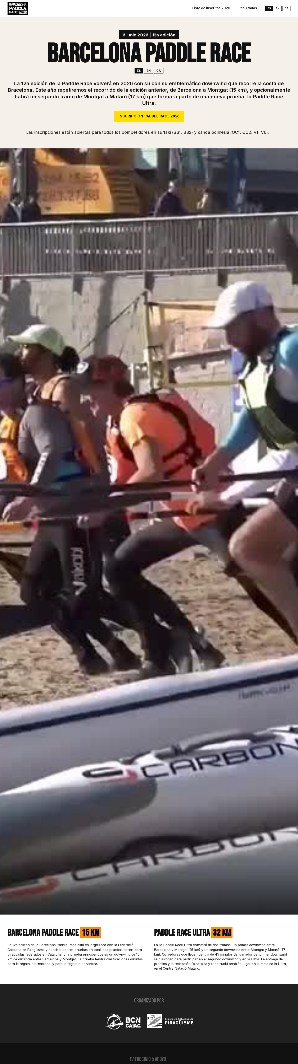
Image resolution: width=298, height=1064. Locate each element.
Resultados (248, 8)
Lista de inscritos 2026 (211, 8)
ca (286, 8)
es (269, 8)
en (278, 8)
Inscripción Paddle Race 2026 (149, 116)
